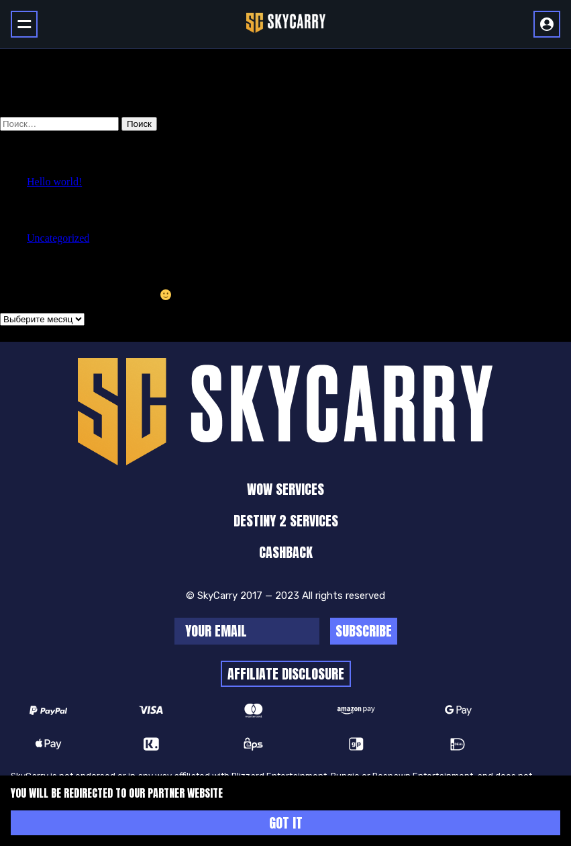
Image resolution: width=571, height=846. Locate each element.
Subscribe (363, 630)
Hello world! (54, 181)
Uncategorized (58, 238)
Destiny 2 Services (285, 520)
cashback (286, 552)
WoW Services (285, 489)
